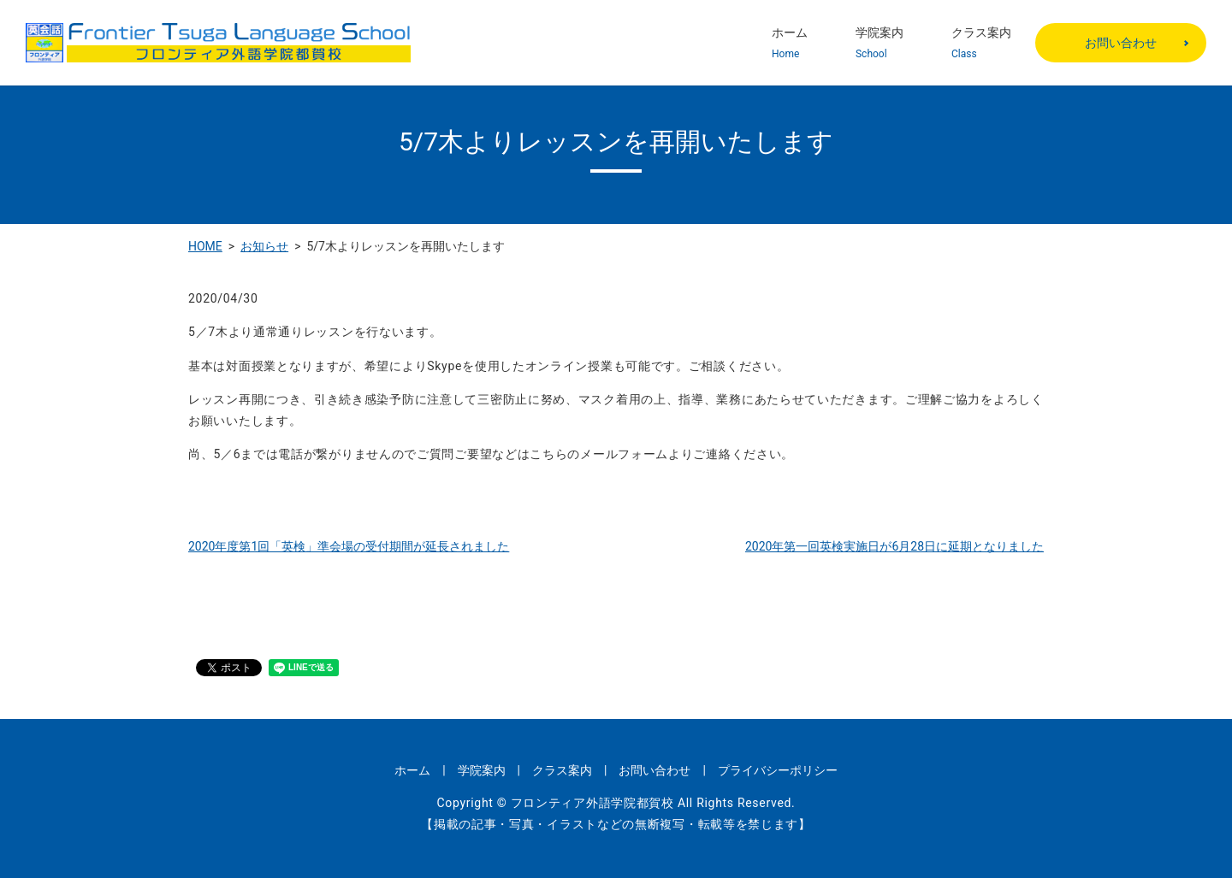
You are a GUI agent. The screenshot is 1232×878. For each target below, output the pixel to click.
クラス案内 (981, 44)
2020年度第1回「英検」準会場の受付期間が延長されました (348, 546)
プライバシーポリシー (778, 770)
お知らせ (264, 246)
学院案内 (879, 44)
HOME (205, 246)
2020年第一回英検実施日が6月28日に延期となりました (894, 546)
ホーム (790, 44)
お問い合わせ (1121, 43)
